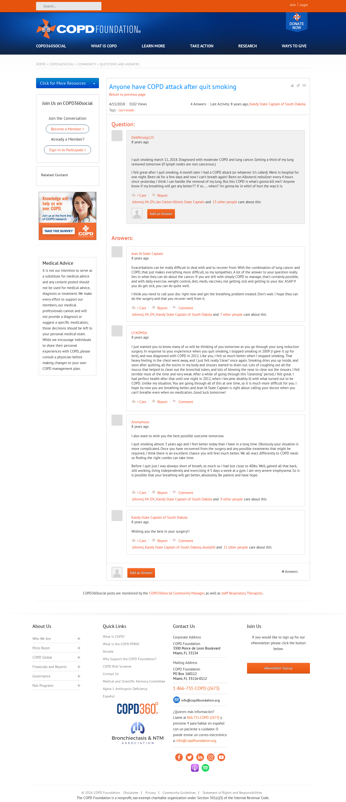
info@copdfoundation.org (196, 740)
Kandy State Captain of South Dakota (277, 104)
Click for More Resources (63, 83)
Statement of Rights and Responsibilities (232, 792)
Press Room (41, 648)
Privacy (150, 792)
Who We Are (41, 638)
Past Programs (42, 685)
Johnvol (137, 202)
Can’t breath (126, 110)
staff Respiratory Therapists (241, 593)
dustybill (208, 547)
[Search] (68, 6)
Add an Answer (161, 213)
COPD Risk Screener (117, 666)
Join (293, 4)
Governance (41, 676)
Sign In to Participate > (67, 149)
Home (41, 64)
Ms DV (150, 202)
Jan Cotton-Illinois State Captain (180, 202)
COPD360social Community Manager (176, 593)
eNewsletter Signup (278, 668)
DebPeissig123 (142, 137)
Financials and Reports (49, 666)
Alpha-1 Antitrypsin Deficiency (125, 689)
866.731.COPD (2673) (203, 717)
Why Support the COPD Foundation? (129, 659)
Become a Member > (67, 128)
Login (304, 4)
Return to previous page (127, 94)
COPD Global (42, 657)
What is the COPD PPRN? (121, 644)
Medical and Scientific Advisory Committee (134, 681)
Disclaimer (131, 792)
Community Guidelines (179, 792)
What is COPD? (114, 636)
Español (109, 696)
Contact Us (111, 674)
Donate (297, 22)
